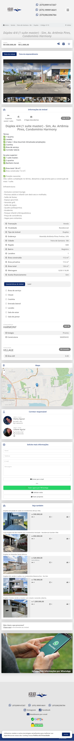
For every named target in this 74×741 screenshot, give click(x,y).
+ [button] (4, 370)
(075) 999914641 (48, 9)
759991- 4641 (17, 421)
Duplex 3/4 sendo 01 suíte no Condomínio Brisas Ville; (22, 511)
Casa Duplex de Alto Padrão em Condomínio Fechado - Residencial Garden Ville (30, 532)
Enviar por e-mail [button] (37, 479)
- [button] (4, 373)
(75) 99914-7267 (18, 432)
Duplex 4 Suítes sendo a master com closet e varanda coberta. (25, 598)
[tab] (9, 54)
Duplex (36, 25)
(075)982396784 (48, 14)
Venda (13, 25)
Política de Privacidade (41, 735)
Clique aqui (7, 627)
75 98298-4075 (18, 423)
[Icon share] (29, 710)
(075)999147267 (48, 4)
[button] (8, 78)
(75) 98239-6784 (18, 434)
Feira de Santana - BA (24, 25)
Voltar (68, 25)
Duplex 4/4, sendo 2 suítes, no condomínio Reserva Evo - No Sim (25, 576)
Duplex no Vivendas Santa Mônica (15, 554)
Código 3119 (44, 25)
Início (6, 25)
